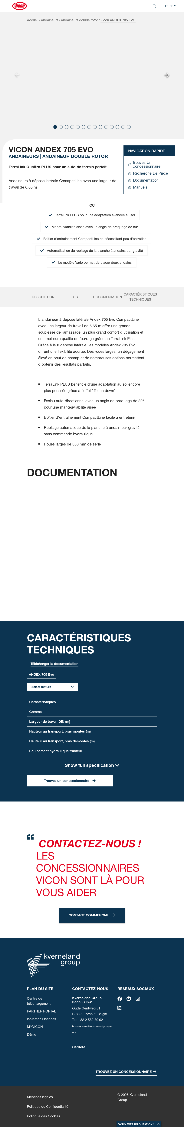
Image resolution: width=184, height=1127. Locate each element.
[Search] (154, 6)
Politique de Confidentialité (47, 1106)
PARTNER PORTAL (41, 1011)
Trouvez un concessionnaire (66, 781)
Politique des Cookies (43, 1116)
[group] (92, 74)
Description (43, 297)
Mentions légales (40, 1097)
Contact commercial (89, 915)
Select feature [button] (41, 687)
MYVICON (35, 1027)
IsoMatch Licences (41, 1019)
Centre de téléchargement (39, 1001)
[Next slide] (167, 75)
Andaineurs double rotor (79, 20)
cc (75, 297)
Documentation (107, 297)
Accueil (32, 20)
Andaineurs (49, 20)
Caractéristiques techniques (140, 297)
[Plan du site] (6, 6)
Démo (31, 1034)
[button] (55, 127)
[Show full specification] (92, 765)
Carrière (78, 1047)
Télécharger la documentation (54, 664)
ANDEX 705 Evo (41, 674)
